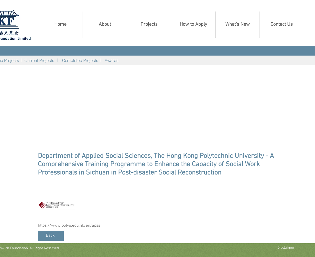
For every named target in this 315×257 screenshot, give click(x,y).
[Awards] (111, 60)
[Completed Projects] (80, 60)
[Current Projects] (39, 60)
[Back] (51, 236)
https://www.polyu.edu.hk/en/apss (69, 225)
